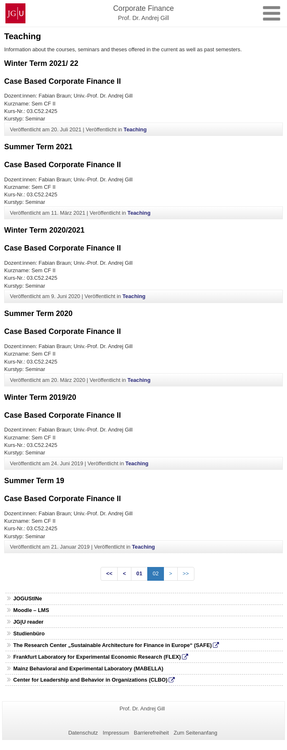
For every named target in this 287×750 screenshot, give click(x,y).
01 (139, 573)
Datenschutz (83, 733)
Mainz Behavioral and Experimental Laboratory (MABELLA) (88, 668)
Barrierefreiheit (151, 733)
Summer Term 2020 (38, 313)
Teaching (134, 129)
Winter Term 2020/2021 (44, 230)
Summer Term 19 (34, 481)
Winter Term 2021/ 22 (41, 63)
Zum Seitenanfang (195, 733)
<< (109, 573)
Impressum (116, 733)
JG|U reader (28, 622)
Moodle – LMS (31, 610)
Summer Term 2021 (38, 147)
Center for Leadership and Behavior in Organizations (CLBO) (90, 680)
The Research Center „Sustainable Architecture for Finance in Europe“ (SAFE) (112, 645)
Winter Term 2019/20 (40, 397)
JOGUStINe (27, 598)
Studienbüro (29, 633)
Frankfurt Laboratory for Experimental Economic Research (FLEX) (97, 657)
